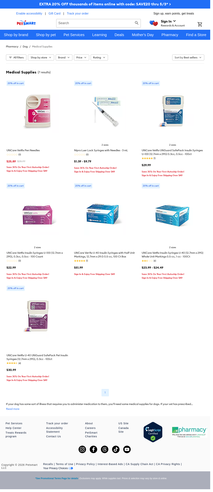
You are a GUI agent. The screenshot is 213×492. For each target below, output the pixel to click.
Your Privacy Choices (58, 468)
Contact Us (53, 436)
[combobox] (98, 22)
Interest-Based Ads (110, 464)
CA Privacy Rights (168, 464)
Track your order (78, 13)
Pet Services (14, 423)
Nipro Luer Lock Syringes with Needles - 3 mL (101, 150)
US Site (123, 423)
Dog (25, 46)
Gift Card (55, 13)
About (89, 423)
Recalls (48, 464)
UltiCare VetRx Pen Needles (23, 150)
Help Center (14, 428)
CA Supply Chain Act (139, 464)
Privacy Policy (85, 464)
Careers (90, 428)
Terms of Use (64, 464)
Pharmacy (12, 46)
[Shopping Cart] (204, 24)
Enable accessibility (29, 13)
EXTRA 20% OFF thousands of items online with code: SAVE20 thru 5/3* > (105, 4)
